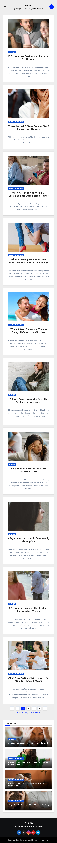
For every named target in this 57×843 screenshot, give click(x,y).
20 (39, 708)
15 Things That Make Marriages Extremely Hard (28, 743)
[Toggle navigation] (4, 6)
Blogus (34, 840)
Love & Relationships (15, 122)
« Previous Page (23, 713)
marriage (11, 52)
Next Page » (35, 713)
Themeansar (44, 840)
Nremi (28, 5)
